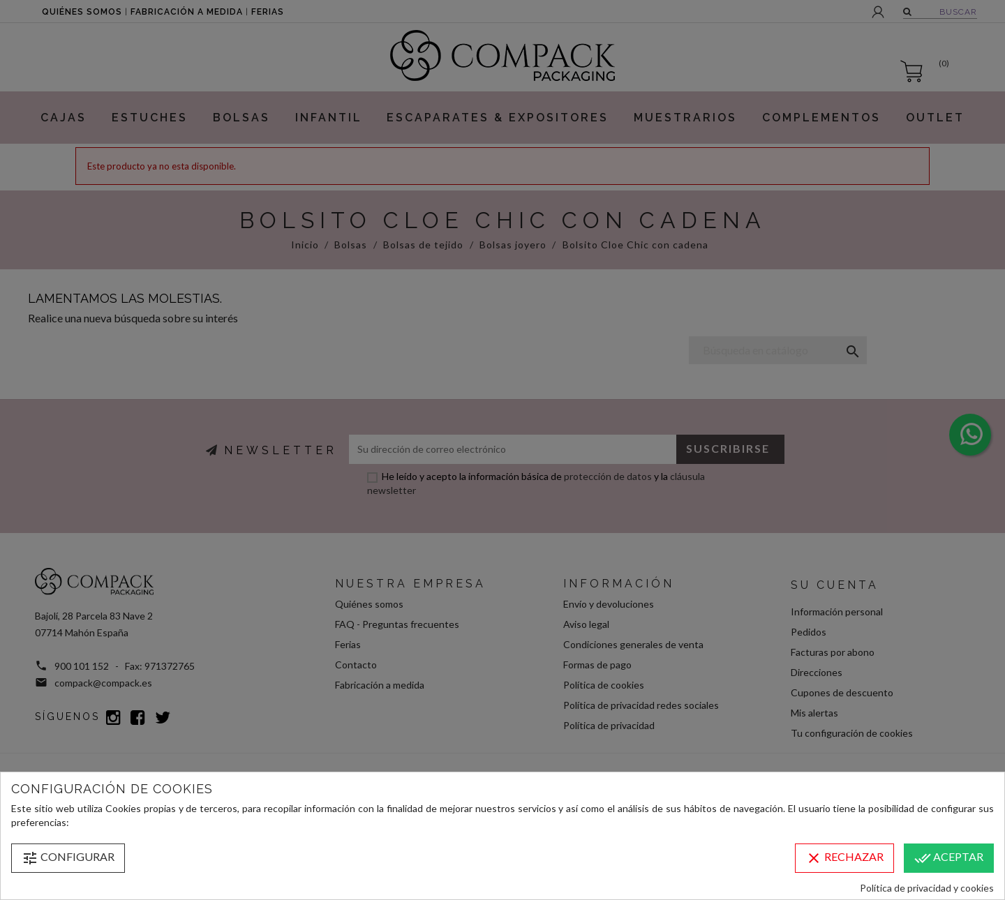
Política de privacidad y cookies (927, 888)
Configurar (68, 858)
